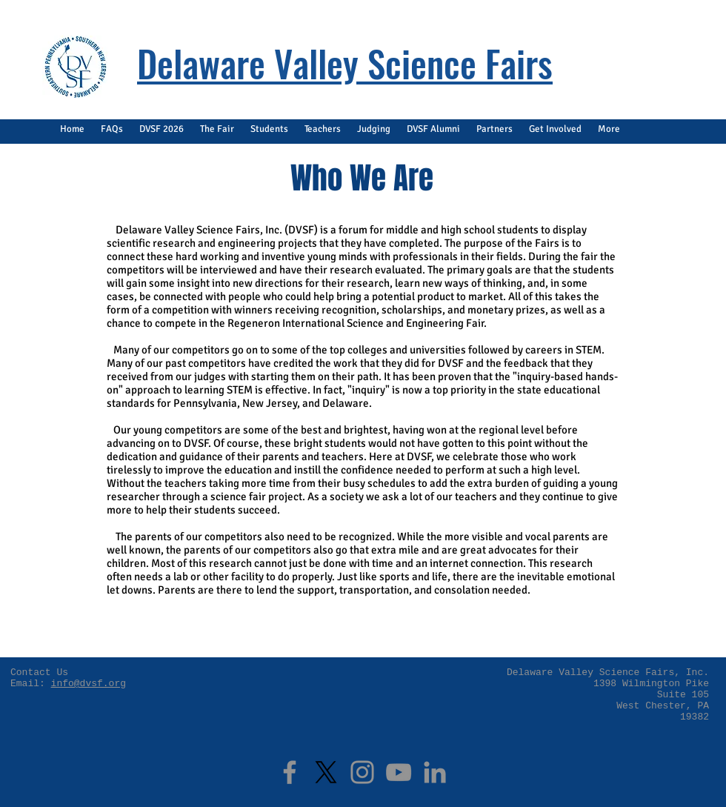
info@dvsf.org (88, 683)
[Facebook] (289, 772)
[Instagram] (362, 772)
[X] (326, 772)
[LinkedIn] (434, 772)
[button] (112, 129)
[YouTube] (398, 772)
